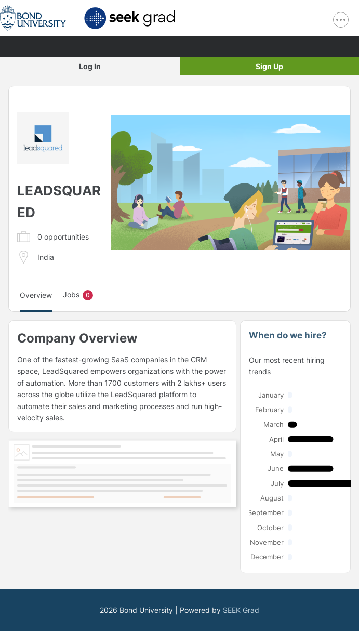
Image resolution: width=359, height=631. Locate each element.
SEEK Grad (241, 610)
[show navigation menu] (341, 20)
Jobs (78, 295)
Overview (36, 295)
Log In (90, 66)
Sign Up (269, 66)
